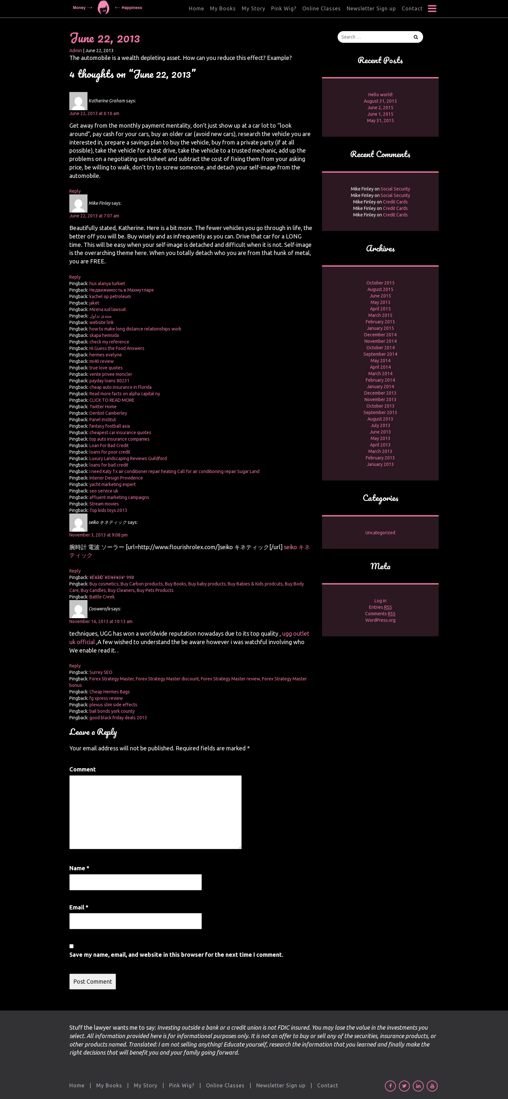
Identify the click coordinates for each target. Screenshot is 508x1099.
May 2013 (380, 438)
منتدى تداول (100, 315)
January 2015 (380, 328)
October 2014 (380, 347)
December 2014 (380, 334)
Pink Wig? (283, 8)
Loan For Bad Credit (109, 445)
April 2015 (380, 308)
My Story (253, 8)
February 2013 (380, 457)
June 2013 (380, 431)
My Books (223, 8)
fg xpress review (106, 698)
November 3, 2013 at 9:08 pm (98, 535)
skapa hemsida (104, 335)
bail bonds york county (112, 711)
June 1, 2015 (380, 114)
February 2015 (380, 321)
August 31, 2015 (380, 101)
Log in (381, 600)
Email (78, 907)
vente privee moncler (110, 374)
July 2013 (380, 425)
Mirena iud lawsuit (107, 309)
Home (196, 8)
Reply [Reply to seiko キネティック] (75, 570)
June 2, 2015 (380, 107)
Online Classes (321, 8)
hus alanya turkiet (107, 283)
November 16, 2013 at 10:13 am (101, 621)
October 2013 (380, 406)
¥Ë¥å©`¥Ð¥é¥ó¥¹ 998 (111, 577)
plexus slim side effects (113, 704)
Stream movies (104, 503)
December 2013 (380, 393)
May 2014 (380, 360)
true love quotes (106, 367)
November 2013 (380, 399)
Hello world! (380, 94)
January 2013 (380, 464)
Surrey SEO (100, 672)
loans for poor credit (109, 452)
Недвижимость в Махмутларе (121, 290)
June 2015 (380, 295)
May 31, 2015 (380, 120)
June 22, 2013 (104, 37)
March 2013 (380, 451)
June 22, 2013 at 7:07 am (94, 215)
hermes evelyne (105, 354)
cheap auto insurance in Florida (120, 387)
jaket (94, 303)
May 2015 (380, 302)
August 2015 (380, 289)
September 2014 (380, 354)
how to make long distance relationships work (135, 328)
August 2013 (380, 419)
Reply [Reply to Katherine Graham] (75, 191)
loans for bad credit (108, 465)
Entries (380, 607)
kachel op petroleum (110, 296)
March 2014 (380, 373)
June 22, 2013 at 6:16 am (94, 113)
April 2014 (380, 367)
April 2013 (380, 444)
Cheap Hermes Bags (109, 691)
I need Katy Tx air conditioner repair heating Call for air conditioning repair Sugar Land (174, 471)
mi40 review (101, 361)
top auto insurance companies (119, 439)
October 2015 (380, 282)
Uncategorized (380, 532)
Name (79, 868)
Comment (82, 769)
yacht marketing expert (112, 484)
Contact (412, 8)
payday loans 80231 (109, 380)
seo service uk (103, 490)
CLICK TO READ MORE (111, 400)
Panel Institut (102, 419)
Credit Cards (395, 201)
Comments (380, 614)
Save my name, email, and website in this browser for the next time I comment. (176, 954)
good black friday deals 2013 (118, 717)
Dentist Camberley (108, 413)
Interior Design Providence (116, 477)
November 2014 (380, 341)
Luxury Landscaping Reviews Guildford (128, 458)
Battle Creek (102, 596)
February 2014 (380, 380)
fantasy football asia (109, 426)
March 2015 (380, 315)
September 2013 (380, 412)
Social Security (395, 188)
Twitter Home (103, 406)
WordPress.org (380, 620)
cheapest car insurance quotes (120, 432)
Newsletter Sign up (371, 8)
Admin (75, 50)
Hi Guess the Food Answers (116, 348)
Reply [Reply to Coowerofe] (75, 665)
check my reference (109, 341)
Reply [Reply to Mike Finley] (75, 277)
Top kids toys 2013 (108, 510)
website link (101, 322)
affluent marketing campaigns (119, 497)
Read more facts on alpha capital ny (124, 393)
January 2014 (380, 386)
